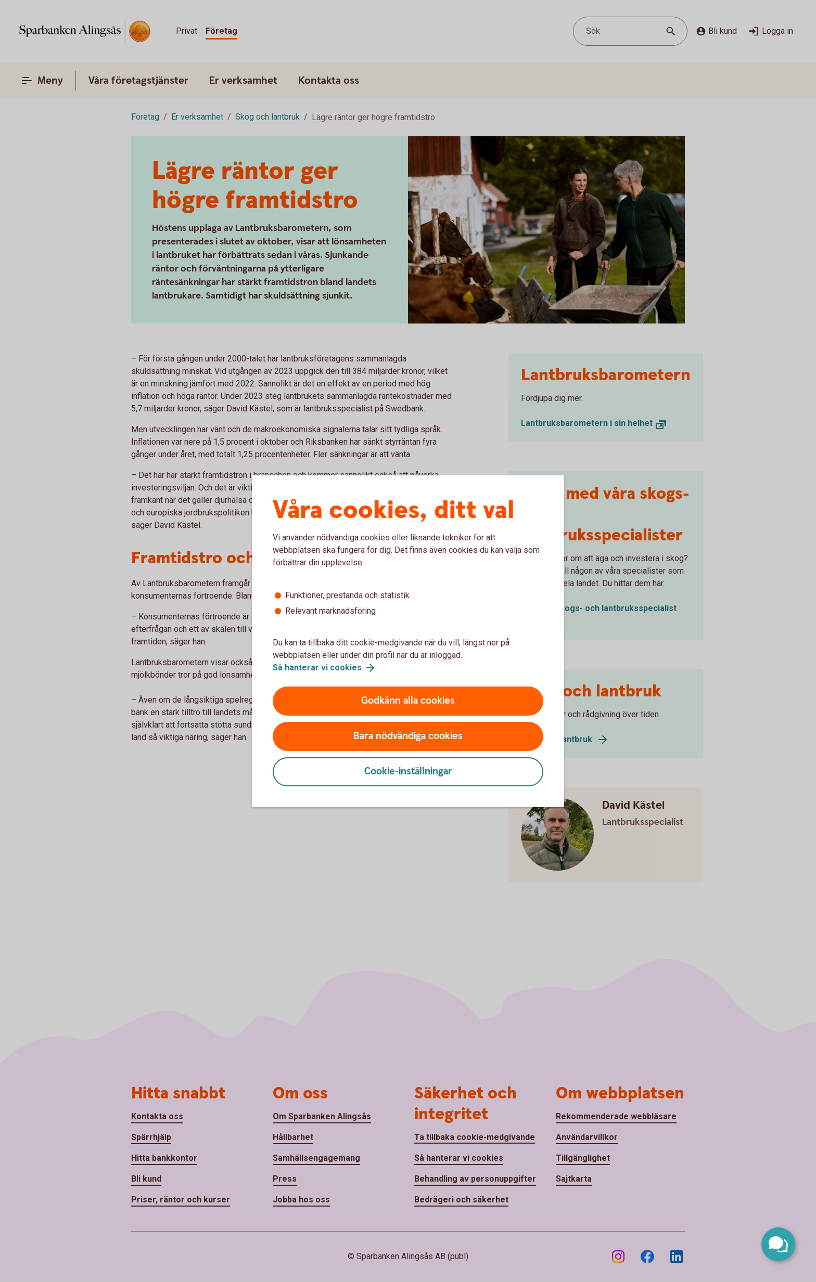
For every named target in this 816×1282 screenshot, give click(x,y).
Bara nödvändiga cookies (408, 736)
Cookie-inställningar (408, 771)
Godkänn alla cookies (408, 700)
